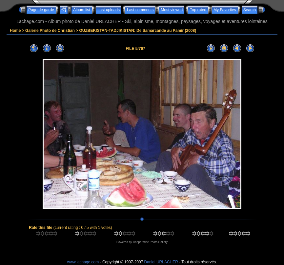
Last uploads (108, 10)
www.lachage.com (83, 262)
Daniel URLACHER (161, 262)
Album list (81, 10)
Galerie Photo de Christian (50, 30)
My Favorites (224, 10)
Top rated (198, 10)
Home (15, 30)
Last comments (140, 10)
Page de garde (41, 10)
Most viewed (172, 10)
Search (249, 10)
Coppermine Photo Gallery (150, 242)
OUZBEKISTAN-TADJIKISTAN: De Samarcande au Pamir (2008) (137, 30)
